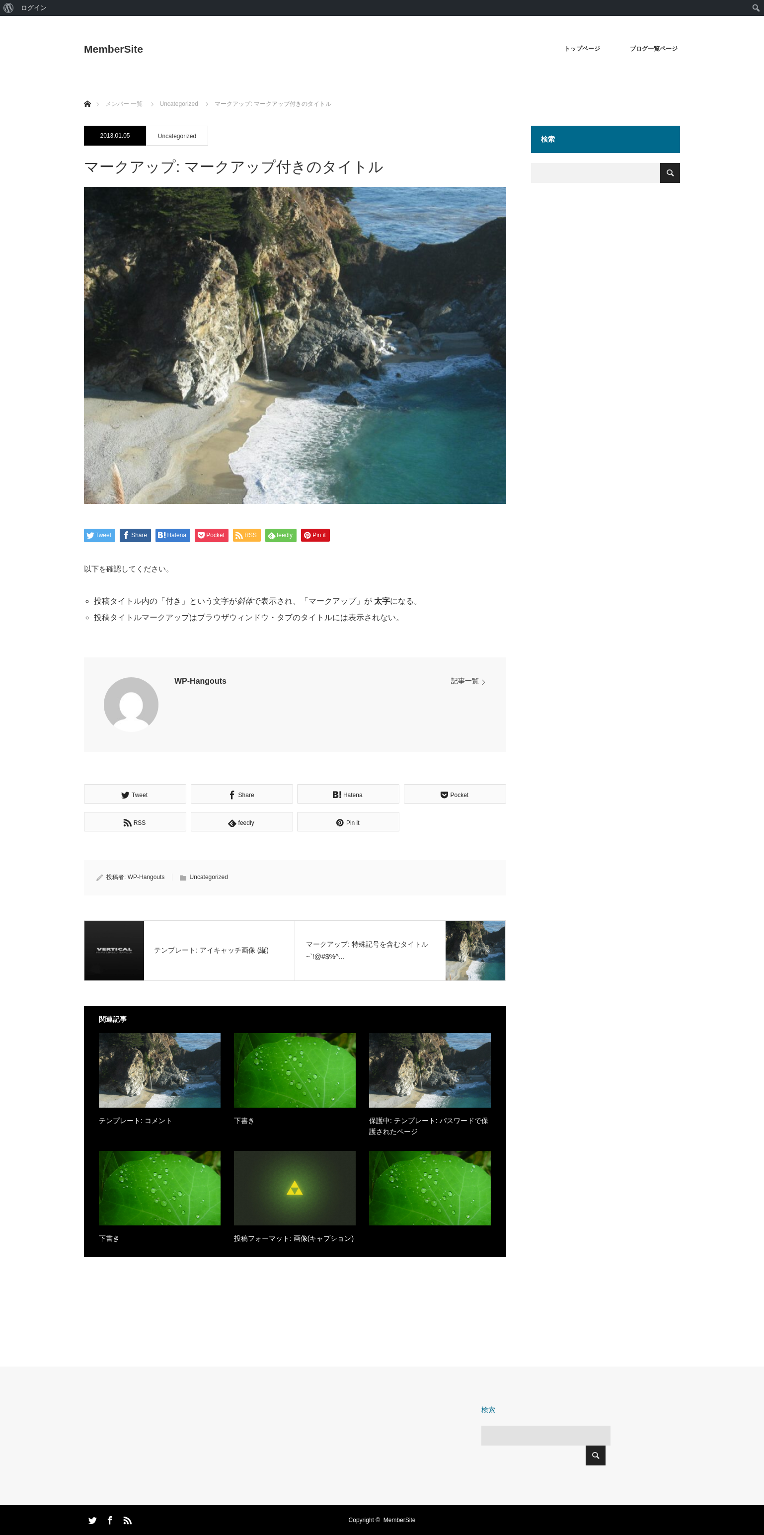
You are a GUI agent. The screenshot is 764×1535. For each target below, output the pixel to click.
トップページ (582, 48)
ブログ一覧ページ (654, 48)
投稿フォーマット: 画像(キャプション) (294, 1238)
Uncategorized (177, 136)
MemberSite (113, 49)
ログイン (34, 7)
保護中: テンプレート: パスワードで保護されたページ (428, 1126)
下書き (244, 1121)
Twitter (91, 1518)
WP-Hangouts (200, 681)
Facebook (108, 1518)
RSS (126, 1518)
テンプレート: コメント (135, 1121)
